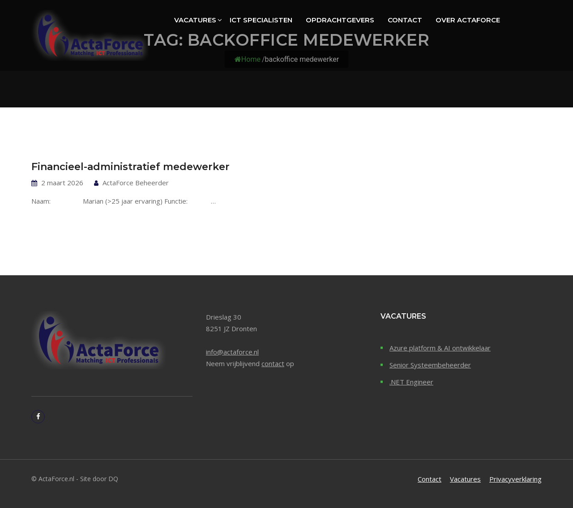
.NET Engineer (411, 381)
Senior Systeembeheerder (430, 364)
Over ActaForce (468, 20)
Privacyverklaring (515, 478)
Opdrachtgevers (340, 20)
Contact (405, 20)
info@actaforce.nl (232, 351)
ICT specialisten (261, 20)
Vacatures (195, 20)
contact (272, 363)
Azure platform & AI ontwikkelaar (440, 347)
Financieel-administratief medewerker (130, 167)
